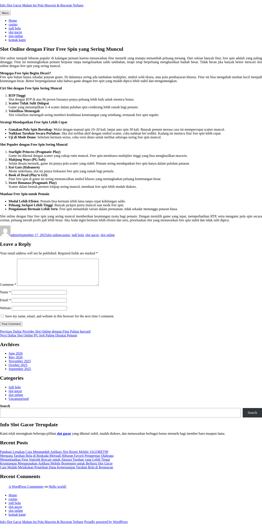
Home (13, 20)
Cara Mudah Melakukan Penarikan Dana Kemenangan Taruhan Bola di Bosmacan (56, 472)
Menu (5, 13)
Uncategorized (19, 404)
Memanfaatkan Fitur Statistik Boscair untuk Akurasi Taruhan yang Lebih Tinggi (55, 464)
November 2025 (20, 366)
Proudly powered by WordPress (106, 527)
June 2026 (16, 358)
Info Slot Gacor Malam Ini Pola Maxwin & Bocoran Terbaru (41, 5)
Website (5, 313)
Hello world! (57, 492)
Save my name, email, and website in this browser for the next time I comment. (59, 321)
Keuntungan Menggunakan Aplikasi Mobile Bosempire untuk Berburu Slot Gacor (56, 468)
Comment (8, 290)
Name (5, 297)
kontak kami (17, 40)
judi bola (15, 28)
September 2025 (20, 374)
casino (13, 24)
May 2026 (16, 362)
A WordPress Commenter (26, 492)
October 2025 (18, 370)
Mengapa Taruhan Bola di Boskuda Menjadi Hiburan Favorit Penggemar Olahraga (57, 461)
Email (5, 305)
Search (5, 411)
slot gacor (15, 32)
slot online (16, 36)
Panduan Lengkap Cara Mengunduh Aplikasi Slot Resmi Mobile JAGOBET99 (54, 457)
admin (15, 235)
